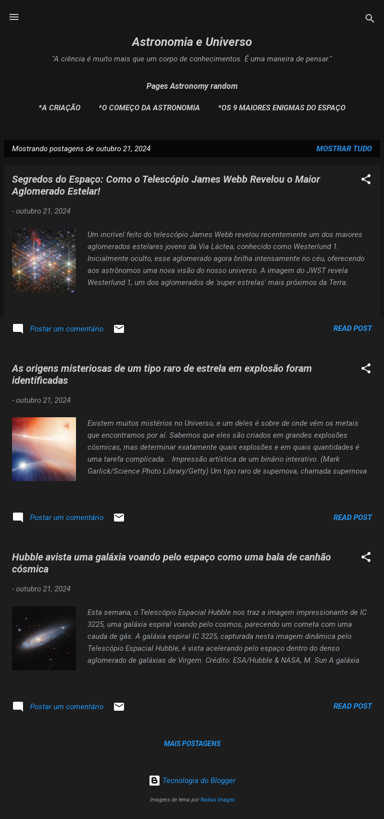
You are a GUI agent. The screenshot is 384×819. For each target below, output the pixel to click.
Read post (353, 328)
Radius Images (217, 800)
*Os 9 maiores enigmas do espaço (282, 107)
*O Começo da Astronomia (149, 107)
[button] (366, 181)
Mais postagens (192, 744)
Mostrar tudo (344, 148)
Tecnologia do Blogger (192, 780)
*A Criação (59, 107)
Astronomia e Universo (192, 42)
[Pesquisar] (370, 20)
